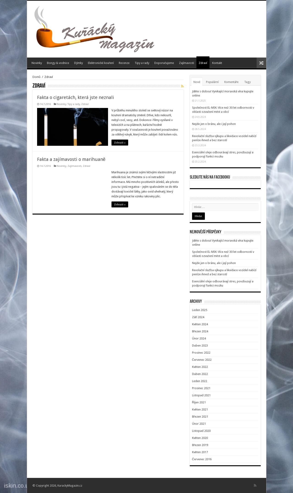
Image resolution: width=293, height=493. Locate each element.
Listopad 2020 (201, 430)
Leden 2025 (199, 310)
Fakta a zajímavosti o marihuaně (71, 159)
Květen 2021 (200, 409)
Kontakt (217, 63)
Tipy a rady (142, 63)
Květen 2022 (200, 367)
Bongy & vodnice (58, 63)
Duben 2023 (200, 345)
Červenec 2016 (202, 459)
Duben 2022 (200, 374)
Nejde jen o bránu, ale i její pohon (214, 124)
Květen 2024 (200, 324)
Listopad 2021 (201, 395)
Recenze (124, 63)
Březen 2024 (200, 331)
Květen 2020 (200, 438)
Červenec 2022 (202, 359)
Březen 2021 (200, 416)
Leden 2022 (199, 381)
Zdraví (203, 63)
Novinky (37, 63)
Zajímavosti (186, 63)
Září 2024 (198, 317)
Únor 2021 (199, 423)
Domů (37, 77)
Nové (196, 82)
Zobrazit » (120, 142)
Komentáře (231, 82)
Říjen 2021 (199, 402)
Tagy (247, 82)
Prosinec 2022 (201, 352)
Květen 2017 (200, 452)
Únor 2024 (199, 338)
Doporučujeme (164, 63)
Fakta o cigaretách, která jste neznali (75, 97)
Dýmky (78, 63)
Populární (212, 82)
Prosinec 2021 (201, 388)
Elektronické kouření (101, 63)
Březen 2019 (200, 445)
